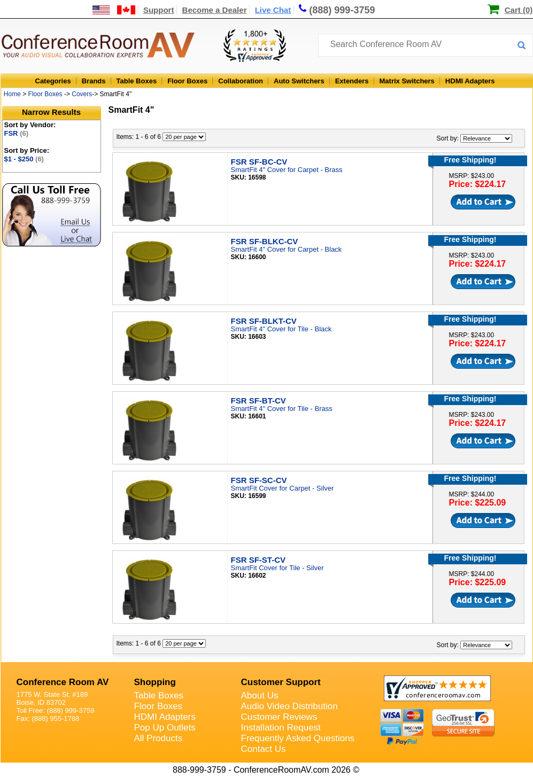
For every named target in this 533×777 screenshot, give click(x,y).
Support (158, 9)
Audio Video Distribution (289, 706)
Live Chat (273, 9)
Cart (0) (519, 9)
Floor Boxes (187, 81)
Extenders (352, 81)
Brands (94, 81)
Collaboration (240, 81)
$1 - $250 (24, 159)
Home (12, 94)
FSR (16, 133)
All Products (158, 738)
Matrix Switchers (407, 81)
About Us (260, 695)
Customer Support (281, 682)
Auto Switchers (299, 81)
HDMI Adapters (470, 81)
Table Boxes (137, 81)
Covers (82, 94)
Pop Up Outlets (165, 727)
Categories (53, 81)
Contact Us (263, 749)
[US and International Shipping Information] (114, 9)
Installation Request (281, 727)
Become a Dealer (214, 9)
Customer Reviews (279, 717)
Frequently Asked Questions (298, 738)
